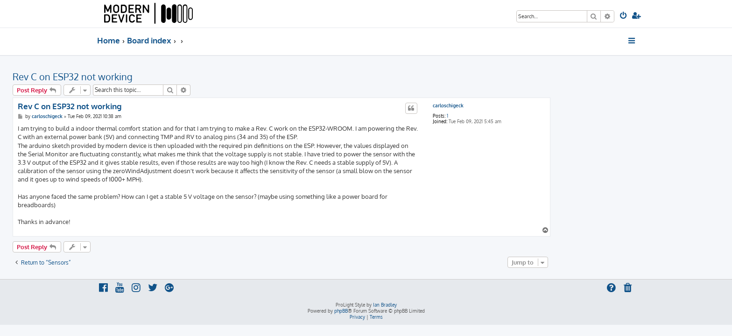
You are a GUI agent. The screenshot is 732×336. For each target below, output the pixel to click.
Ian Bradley (385, 305)
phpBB (341, 311)
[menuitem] (624, 16)
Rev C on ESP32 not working (157, 76)
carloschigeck (532, 105)
